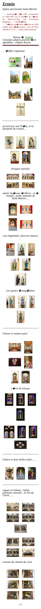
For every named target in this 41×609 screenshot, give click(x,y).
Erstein (29, 37)
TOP (20, 604)
